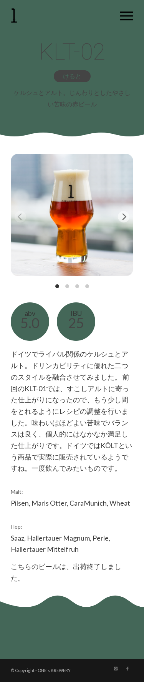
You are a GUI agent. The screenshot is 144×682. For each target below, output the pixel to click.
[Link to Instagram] (116, 668)
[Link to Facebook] (127, 668)
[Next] (123, 216)
